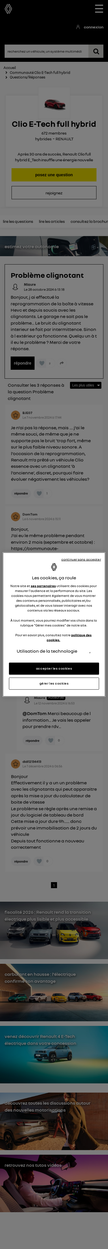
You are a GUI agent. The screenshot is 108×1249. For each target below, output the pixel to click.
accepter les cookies (54, 668)
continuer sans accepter (81, 560)
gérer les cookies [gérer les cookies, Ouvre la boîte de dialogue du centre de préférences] (54, 683)
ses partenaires (43, 586)
